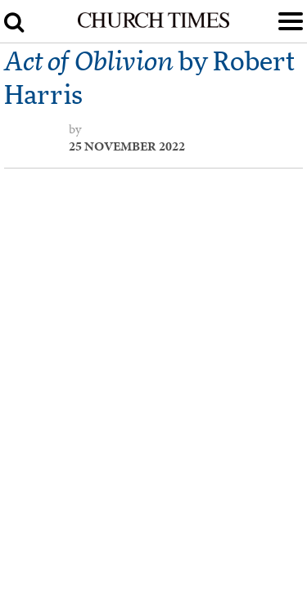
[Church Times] (153, 24)
